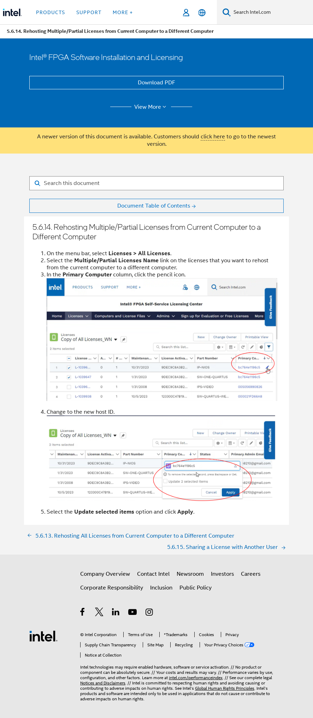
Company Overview (105, 574)
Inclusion (161, 587)
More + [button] (123, 12)
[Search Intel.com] (272, 12)
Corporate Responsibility (111, 587)
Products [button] (50, 12)
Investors (222, 574)
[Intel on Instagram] (149, 613)
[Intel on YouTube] (133, 613)
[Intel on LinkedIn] (116, 613)
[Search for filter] (156, 183)
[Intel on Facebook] (82, 613)
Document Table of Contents (153, 205)
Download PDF (156, 82)
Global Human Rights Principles (224, 688)
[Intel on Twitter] (99, 613)
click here (213, 136)
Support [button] (88, 12)
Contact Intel (153, 574)
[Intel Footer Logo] (43, 635)
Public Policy (195, 587)
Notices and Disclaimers (102, 683)
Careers (250, 574)
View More (151, 106)
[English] (201, 12)
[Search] (227, 12)
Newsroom (190, 574)
